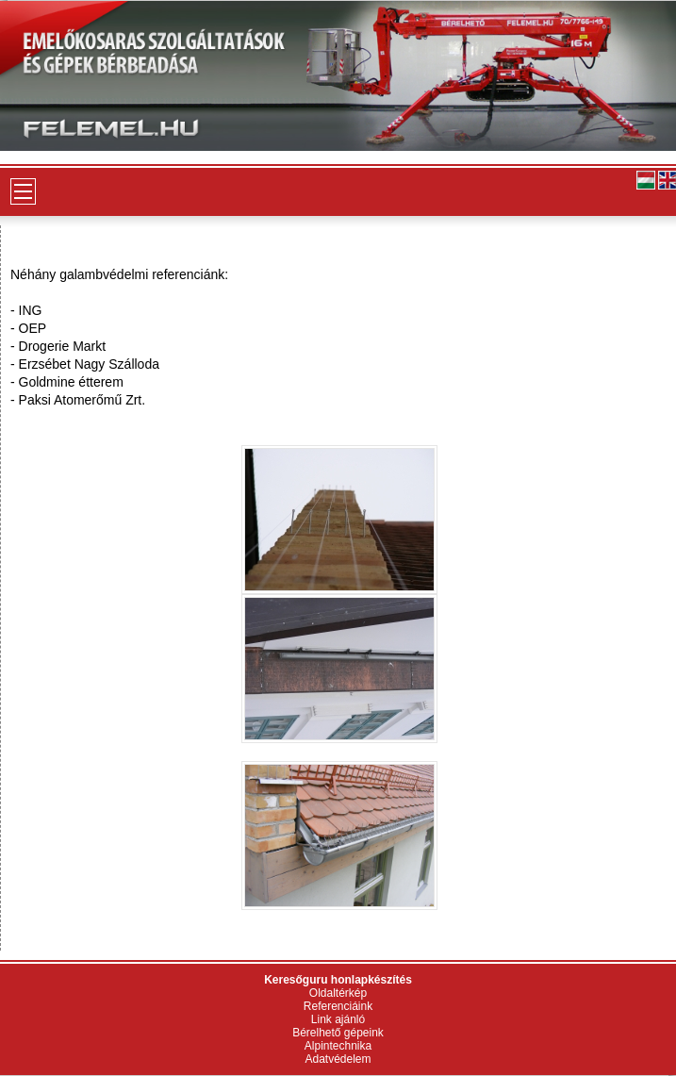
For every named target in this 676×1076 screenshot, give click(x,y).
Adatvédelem (338, 1059)
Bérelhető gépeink (338, 1032)
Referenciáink (338, 1006)
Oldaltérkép (338, 993)
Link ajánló (338, 1019)
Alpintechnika (338, 1045)
